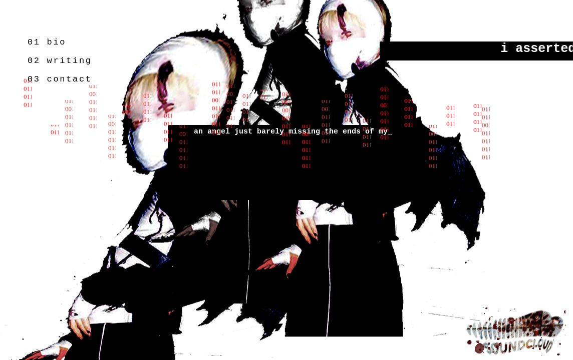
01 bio (47, 42)
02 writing (60, 61)
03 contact (60, 79)
